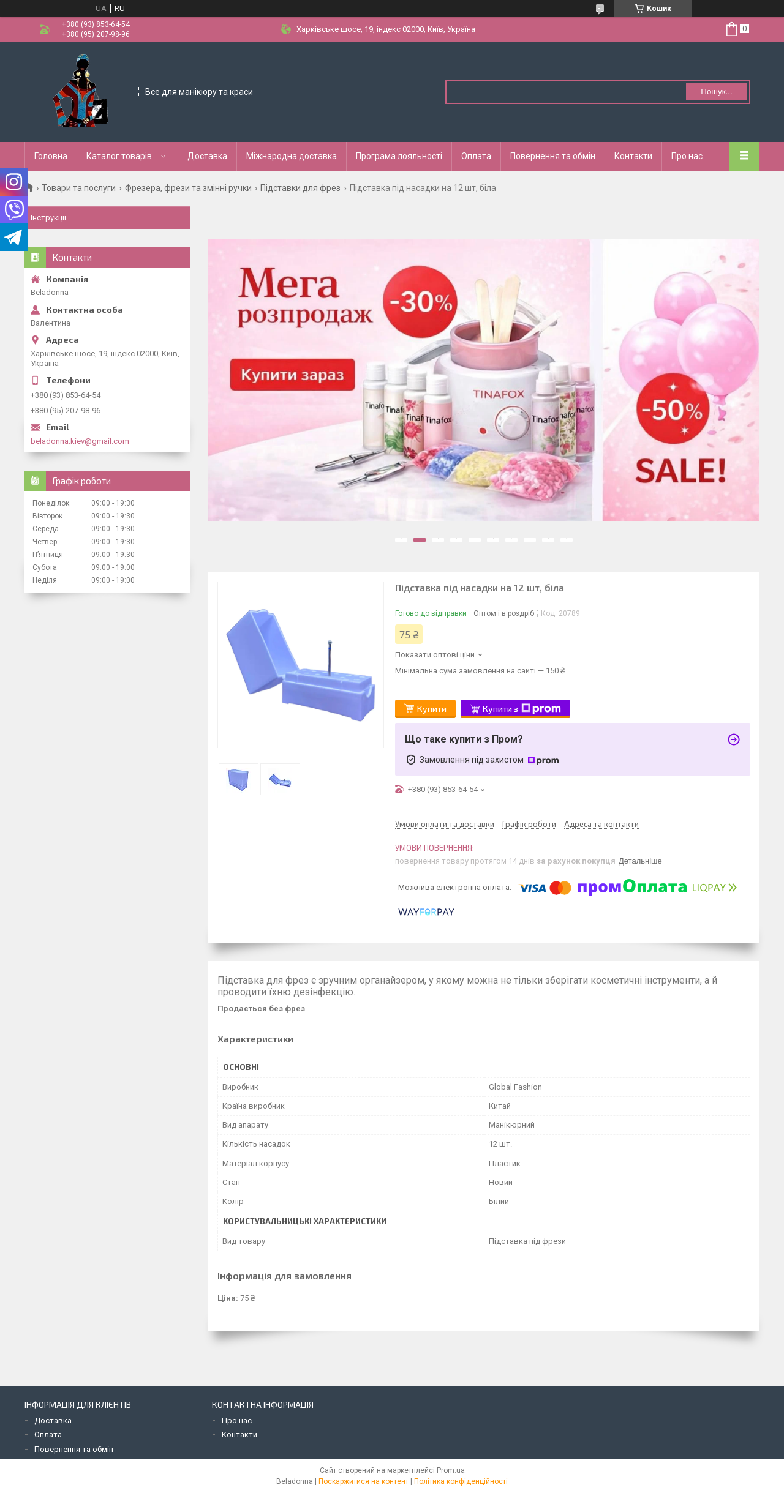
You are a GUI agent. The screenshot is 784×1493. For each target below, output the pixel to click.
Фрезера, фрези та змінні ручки (188, 188)
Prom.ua (451, 1470)
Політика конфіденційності (461, 1481)
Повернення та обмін (552, 156)
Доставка (207, 156)
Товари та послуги (79, 188)
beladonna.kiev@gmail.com (80, 441)
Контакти (633, 156)
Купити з (522, 708)
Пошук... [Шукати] (716, 91)
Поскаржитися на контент (363, 1481)
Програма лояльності (399, 156)
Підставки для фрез (300, 188)
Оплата (476, 156)
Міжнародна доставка (291, 156)
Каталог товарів (119, 156)
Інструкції (48, 217)
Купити (432, 708)
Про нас (687, 156)
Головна (50, 156)
